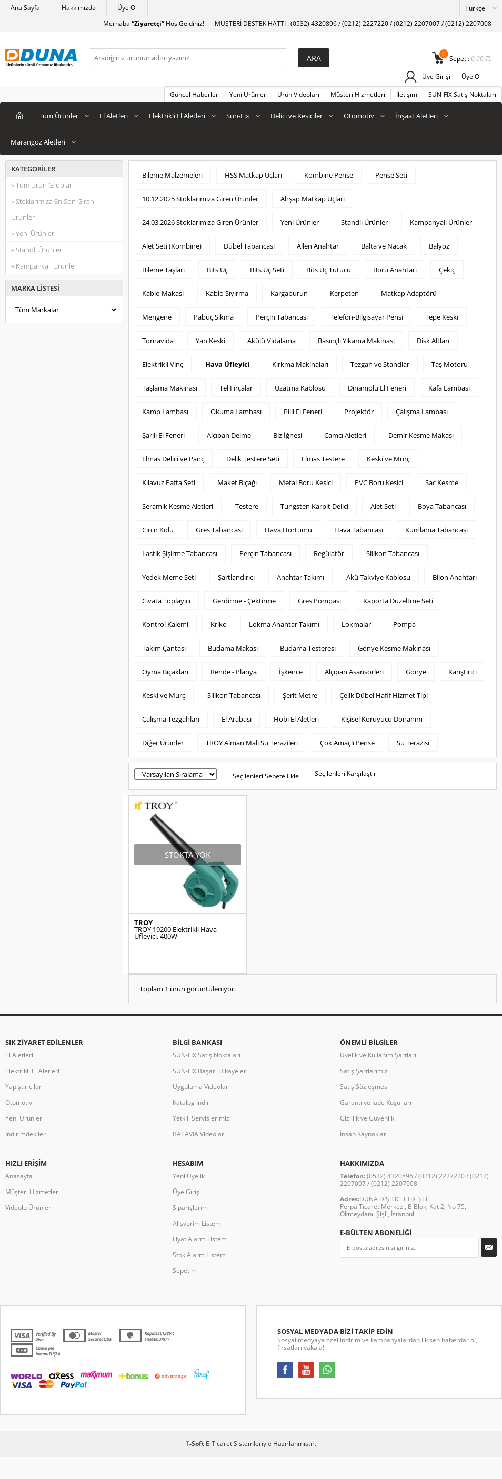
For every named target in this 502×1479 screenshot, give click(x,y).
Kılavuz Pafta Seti (168, 482)
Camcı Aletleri (345, 435)
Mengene (157, 317)
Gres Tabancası (219, 530)
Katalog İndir (191, 1102)
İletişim (406, 94)
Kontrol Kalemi (165, 624)
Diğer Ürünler (163, 742)
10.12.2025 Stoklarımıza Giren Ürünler (200, 198)
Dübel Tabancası (249, 246)
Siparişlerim (190, 1207)
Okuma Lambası (236, 411)
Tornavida (158, 340)
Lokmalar (356, 624)
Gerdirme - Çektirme (244, 600)
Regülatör (329, 553)
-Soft (196, 1443)
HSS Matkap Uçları (253, 175)
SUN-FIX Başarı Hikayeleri (210, 1070)
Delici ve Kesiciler (296, 115)
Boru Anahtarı (395, 269)
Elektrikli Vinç (162, 364)
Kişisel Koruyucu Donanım (382, 719)
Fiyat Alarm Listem (200, 1239)
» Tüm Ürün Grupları (42, 185)
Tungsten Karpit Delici (314, 506)
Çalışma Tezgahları (170, 719)
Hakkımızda (79, 7)
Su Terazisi (413, 742)
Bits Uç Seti (267, 269)
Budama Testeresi (308, 648)
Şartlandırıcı (236, 577)
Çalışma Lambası (422, 411)
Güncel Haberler (194, 94)
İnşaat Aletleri (416, 115)
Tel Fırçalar (236, 388)
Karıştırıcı (462, 671)
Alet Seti (383, 506)
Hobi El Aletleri (296, 719)
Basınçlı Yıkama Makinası (356, 340)
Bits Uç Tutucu (328, 269)
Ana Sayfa (25, 7)
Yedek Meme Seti (169, 577)
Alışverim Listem (197, 1223)
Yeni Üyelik (189, 1176)
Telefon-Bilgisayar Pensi (366, 317)
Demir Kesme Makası (421, 435)
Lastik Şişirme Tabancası (179, 553)
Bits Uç (217, 269)
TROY (143, 922)
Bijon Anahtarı (455, 577)
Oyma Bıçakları (165, 671)
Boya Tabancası (442, 506)
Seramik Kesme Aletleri (177, 506)
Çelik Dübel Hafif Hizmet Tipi (383, 695)
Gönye (416, 671)
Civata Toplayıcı (166, 600)
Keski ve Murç (388, 459)
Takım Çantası (164, 648)
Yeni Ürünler (247, 94)
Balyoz (439, 246)
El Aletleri (113, 115)
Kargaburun (289, 293)
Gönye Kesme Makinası (394, 648)
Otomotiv (359, 115)
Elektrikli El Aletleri (177, 115)
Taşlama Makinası (169, 388)
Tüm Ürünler (58, 115)
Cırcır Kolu (158, 530)
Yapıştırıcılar (23, 1086)
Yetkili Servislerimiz (201, 1118)
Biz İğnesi (287, 435)
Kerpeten (344, 293)
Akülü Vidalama (271, 340)
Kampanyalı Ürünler (441, 222)
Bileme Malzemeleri (172, 175)
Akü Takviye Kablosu (378, 577)
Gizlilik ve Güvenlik (367, 1118)
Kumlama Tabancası (436, 530)
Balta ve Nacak (384, 246)
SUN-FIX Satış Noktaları (462, 94)
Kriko (218, 624)
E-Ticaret (219, 1443)
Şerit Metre (300, 695)
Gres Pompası (319, 600)
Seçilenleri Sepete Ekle (266, 776)
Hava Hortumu (288, 530)
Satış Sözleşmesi (364, 1086)
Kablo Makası (163, 293)
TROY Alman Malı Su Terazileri (252, 742)
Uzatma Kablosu (300, 388)
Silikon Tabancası (392, 553)
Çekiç (447, 269)
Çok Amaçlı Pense (347, 742)
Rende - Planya (233, 671)
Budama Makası (233, 648)
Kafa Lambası (449, 388)
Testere (246, 506)
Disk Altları (433, 340)
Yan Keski (210, 340)
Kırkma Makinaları (300, 364)
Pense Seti (391, 175)
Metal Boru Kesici (306, 482)
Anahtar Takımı (300, 577)
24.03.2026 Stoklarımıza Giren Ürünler (200, 222)
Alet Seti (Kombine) (172, 246)
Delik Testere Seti (252, 459)
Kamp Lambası (165, 411)
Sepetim (185, 1270)
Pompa (404, 624)
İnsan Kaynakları (364, 1133)
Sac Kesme (441, 482)
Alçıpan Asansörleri (354, 671)
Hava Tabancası (358, 530)
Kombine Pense (328, 175)
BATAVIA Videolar (198, 1133)
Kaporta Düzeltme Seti (398, 600)
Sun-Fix (237, 115)
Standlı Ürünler (364, 222)
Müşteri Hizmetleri (357, 94)
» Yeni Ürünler (32, 233)
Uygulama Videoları (201, 1086)
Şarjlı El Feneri (163, 435)
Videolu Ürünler (28, 1207)
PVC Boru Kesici (379, 482)
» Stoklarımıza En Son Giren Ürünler (52, 209)
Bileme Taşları (163, 269)
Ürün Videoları (298, 94)
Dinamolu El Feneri (377, 388)
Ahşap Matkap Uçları (312, 198)
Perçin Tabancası (282, 317)
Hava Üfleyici (227, 364)
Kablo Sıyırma (227, 293)
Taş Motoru (449, 364)
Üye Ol (127, 7)
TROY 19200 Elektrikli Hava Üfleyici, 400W (175, 933)
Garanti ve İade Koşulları (375, 1102)
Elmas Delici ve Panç (173, 459)
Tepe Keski (441, 317)
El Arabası (237, 719)
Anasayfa (19, 1176)
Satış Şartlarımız (364, 1070)
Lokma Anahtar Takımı (284, 624)
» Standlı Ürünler (36, 249)
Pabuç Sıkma (214, 317)
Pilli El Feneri (303, 411)
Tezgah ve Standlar (379, 364)
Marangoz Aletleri (38, 142)
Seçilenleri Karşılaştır (345, 773)
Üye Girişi (436, 76)
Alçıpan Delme (229, 435)
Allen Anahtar (318, 246)
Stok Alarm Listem (199, 1254)
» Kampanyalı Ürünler (44, 266)
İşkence (291, 671)
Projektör (359, 411)
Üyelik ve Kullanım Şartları (378, 1055)
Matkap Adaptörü (409, 293)
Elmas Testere (323, 459)
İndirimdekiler (25, 1133)
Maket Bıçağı (237, 482)
